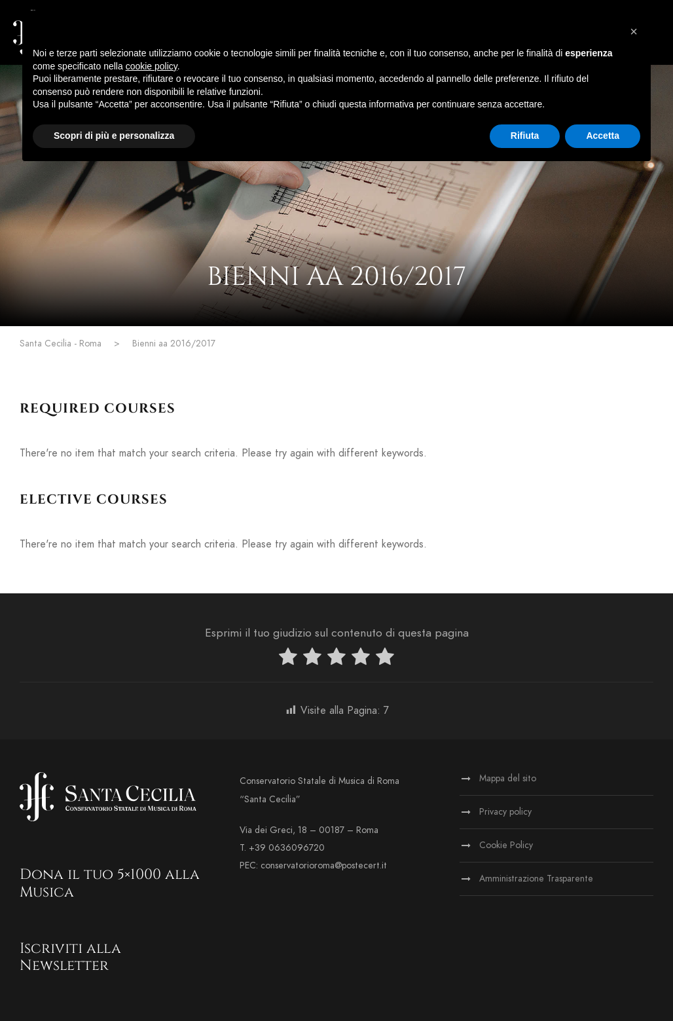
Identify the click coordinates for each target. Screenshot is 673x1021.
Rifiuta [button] (525, 135)
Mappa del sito (507, 778)
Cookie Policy (506, 845)
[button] (633, 31)
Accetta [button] (602, 135)
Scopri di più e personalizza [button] (114, 135)
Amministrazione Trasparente (536, 878)
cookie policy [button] (151, 66)
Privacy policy (505, 812)
